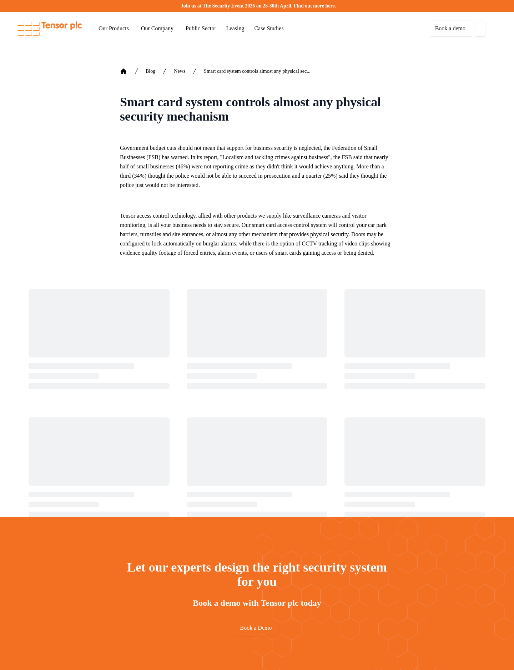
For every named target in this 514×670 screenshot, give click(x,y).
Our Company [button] (157, 28)
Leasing (235, 28)
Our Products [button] (114, 28)
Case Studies (268, 28)
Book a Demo (256, 628)
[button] (498, 6)
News (179, 71)
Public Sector (201, 28)
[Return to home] (49, 28)
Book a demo (450, 28)
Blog (150, 71)
